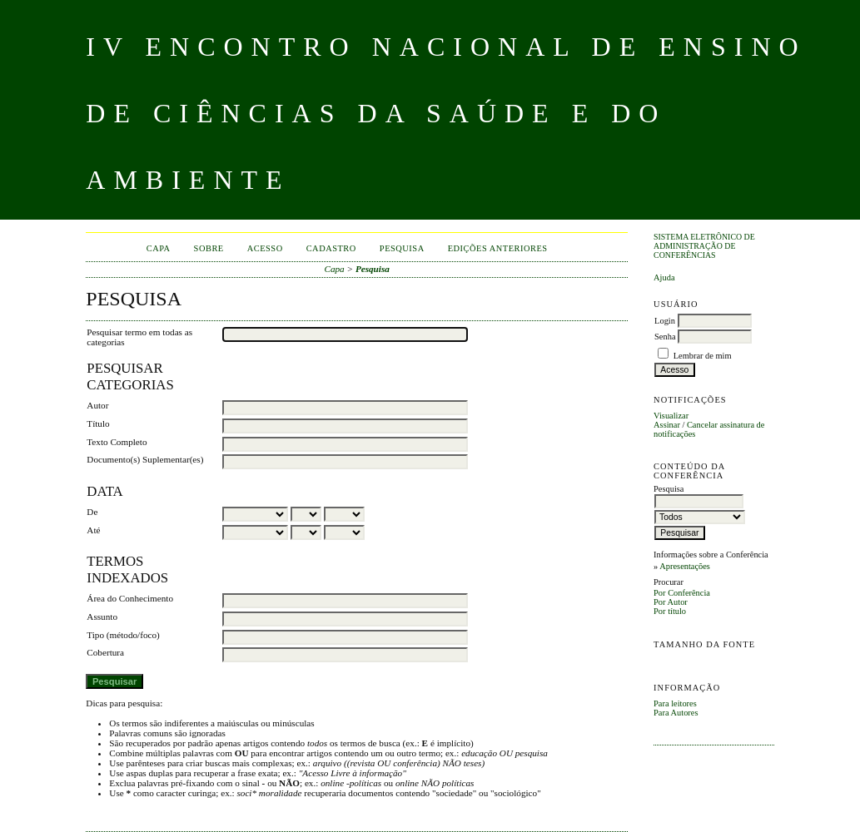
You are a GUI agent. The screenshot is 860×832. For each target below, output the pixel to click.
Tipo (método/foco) (123, 635)
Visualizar (671, 415)
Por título (670, 611)
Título (98, 423)
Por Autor (671, 602)
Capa (159, 248)
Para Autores (676, 712)
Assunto (102, 617)
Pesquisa (402, 248)
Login (664, 320)
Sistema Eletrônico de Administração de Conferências (704, 246)
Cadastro (331, 248)
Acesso (265, 248)
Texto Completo (117, 442)
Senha (664, 336)
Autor (97, 405)
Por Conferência (682, 592)
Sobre (209, 248)
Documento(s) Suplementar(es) (145, 459)
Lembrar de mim (703, 355)
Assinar (667, 424)
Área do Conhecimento (130, 598)
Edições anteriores (498, 248)
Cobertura (105, 652)
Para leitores (675, 703)
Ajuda (664, 277)
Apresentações (684, 566)
